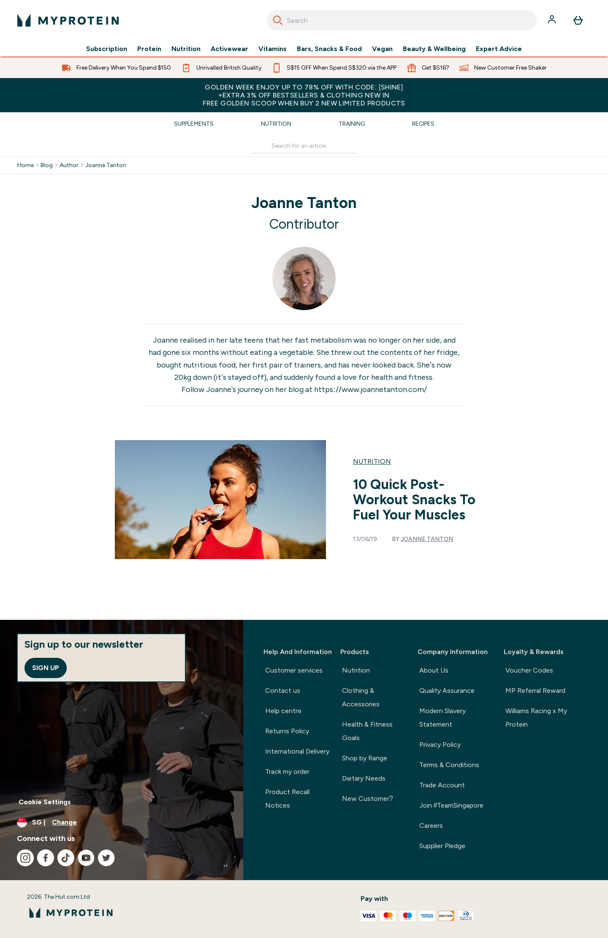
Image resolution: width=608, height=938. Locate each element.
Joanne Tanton (105, 165)
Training (352, 123)
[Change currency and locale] (121, 822)
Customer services (294, 670)
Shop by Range (364, 758)
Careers (431, 826)
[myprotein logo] (68, 20)
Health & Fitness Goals (367, 731)
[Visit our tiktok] (65, 857)
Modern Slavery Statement (442, 717)
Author (69, 165)
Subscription (106, 49)
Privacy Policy (440, 745)
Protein (149, 49)
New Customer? (367, 799)
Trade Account (442, 785)
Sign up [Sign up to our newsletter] (45, 668)
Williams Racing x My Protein (536, 717)
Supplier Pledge (442, 846)
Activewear (229, 49)
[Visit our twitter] (106, 857)
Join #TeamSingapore (451, 805)
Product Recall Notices (287, 798)
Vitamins (272, 49)
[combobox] (402, 20)
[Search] (278, 20)
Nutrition (186, 49)
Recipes (423, 123)
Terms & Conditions (449, 765)
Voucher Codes (529, 670)
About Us (433, 670)
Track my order (287, 772)
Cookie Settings (45, 802)
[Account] (552, 20)
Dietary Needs (363, 778)
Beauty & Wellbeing (434, 49)
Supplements (194, 123)
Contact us (282, 691)
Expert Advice (499, 49)
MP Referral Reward (535, 691)
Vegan (382, 49)
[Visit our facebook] (45, 857)
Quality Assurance (447, 691)
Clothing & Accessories (361, 697)
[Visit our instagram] (25, 857)
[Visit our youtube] (86, 857)
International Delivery (297, 751)
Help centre (283, 711)
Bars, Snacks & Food (329, 49)
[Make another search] (304, 146)
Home (25, 165)
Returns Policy (287, 731)
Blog (47, 165)
